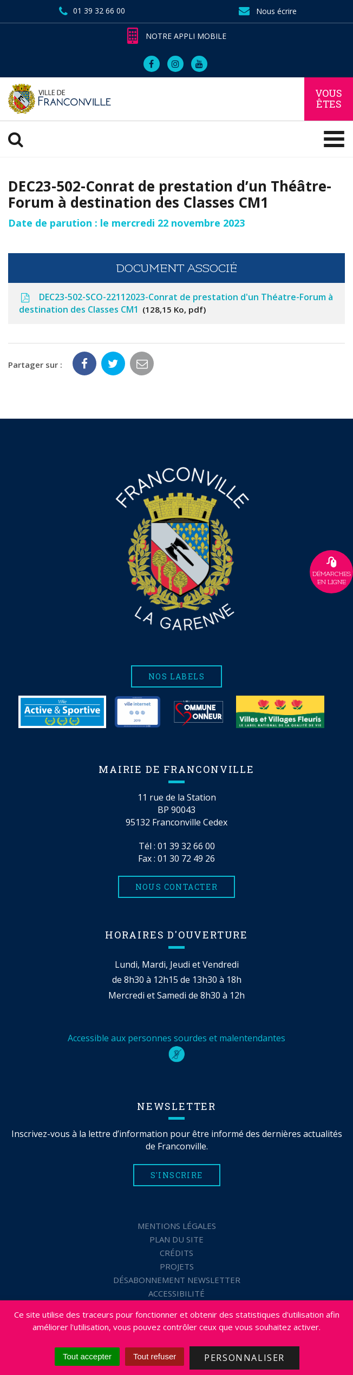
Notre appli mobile (176, 36)
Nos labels (176, 676)
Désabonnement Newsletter (176, 1279)
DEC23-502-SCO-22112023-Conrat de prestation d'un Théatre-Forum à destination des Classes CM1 (176, 303)
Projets (177, 1266)
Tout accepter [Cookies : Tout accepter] (87, 1356)
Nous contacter (176, 887)
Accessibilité (176, 1293)
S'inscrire (177, 1175)
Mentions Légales (177, 1225)
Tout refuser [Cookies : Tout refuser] (154, 1356)
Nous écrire (267, 11)
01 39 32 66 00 (186, 846)
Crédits (176, 1252)
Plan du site (176, 1239)
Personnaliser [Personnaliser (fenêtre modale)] (244, 1358)
